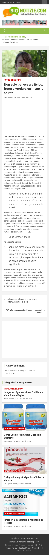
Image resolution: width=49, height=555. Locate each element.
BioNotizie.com (25, 98)
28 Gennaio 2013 (11, 98)
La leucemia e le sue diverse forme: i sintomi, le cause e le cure (23, 300)
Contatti (35, 548)
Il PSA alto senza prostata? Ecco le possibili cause (23, 311)
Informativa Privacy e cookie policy (23, 542)
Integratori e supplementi (18, 382)
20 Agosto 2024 (10, 526)
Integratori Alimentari (14, 389)
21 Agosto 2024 (10, 441)
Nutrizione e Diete (12, 80)
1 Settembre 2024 (11, 399)
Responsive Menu (44, 2)
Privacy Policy (11, 548)
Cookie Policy (25, 548)
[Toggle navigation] (4, 31)
